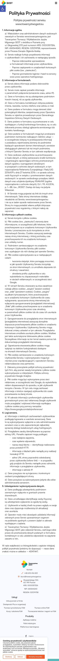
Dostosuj (8, 657)
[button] (3, 8)
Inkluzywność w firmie (14, 601)
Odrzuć (20, 657)
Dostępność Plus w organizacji (14, 604)
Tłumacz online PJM (41, 608)
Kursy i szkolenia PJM (14, 611)
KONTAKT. (33, 551)
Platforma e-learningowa (29, 627)
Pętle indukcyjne (29, 623)
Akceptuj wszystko (35, 657)
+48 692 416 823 (31, 573)
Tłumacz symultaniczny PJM (14, 608)
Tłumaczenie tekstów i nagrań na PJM (42, 611)
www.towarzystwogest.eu (36, 36)
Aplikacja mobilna (29, 620)
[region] (24, 649)
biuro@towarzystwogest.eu (31, 576)
